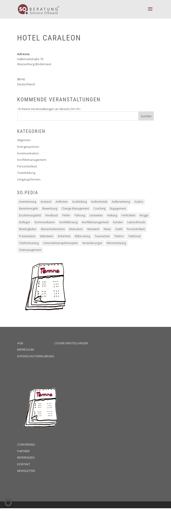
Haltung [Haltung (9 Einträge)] (112, 215)
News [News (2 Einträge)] (107, 229)
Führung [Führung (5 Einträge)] (80, 215)
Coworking (26, 444)
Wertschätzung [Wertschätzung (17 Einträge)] (116, 243)
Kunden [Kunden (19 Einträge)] (118, 222)
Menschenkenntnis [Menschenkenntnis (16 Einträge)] (53, 229)
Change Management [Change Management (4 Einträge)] (75, 208)
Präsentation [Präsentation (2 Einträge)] (27, 236)
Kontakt (23, 464)
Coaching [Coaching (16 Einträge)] (99, 208)
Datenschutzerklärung (35, 356)
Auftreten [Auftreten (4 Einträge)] (62, 202)
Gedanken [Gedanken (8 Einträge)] (96, 215)
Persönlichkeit (27, 166)
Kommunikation (28, 153)
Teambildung (26, 173)
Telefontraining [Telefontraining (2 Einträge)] (29, 243)
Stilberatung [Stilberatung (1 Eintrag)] (82, 236)
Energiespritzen (28, 147)
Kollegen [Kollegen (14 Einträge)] (24, 222)
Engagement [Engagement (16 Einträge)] (118, 208)
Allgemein (24, 140)
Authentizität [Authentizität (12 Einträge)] (99, 202)
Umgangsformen (29, 179)
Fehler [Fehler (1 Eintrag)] (66, 215)
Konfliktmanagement (31, 160)
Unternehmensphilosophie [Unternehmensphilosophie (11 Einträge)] (60, 243)
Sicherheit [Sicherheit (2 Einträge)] (64, 236)
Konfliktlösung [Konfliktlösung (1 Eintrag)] (68, 222)
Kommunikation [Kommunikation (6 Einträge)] (45, 222)
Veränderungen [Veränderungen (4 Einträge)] (92, 243)
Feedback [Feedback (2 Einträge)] (51, 215)
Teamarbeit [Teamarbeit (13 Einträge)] (102, 236)
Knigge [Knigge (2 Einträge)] (144, 215)
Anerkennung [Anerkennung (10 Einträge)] (27, 202)
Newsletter (26, 471)
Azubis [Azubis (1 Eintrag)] (138, 202)
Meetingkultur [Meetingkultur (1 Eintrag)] (28, 229)
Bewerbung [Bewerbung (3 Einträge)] (49, 208)
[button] (8, 503)
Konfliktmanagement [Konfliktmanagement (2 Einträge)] (95, 222)
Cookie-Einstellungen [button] (71, 343)
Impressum (25, 349)
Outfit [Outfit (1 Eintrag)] (118, 229)
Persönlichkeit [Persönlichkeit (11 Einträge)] (136, 229)
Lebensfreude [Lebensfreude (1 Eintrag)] (136, 222)
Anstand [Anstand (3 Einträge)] (46, 202)
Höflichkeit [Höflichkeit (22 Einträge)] (128, 215)
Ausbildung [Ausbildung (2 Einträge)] (79, 202)
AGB (20, 343)
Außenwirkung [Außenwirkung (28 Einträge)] (121, 202)
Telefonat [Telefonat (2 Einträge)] (134, 236)
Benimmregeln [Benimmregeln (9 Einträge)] (28, 208)
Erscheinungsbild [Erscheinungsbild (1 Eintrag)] (30, 215)
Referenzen (26, 457)
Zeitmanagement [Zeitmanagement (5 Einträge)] (30, 250)
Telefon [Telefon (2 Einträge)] (119, 236)
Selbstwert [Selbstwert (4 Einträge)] (46, 236)
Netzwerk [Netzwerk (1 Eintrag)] (93, 229)
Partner (23, 451)
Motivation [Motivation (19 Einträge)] (76, 229)
